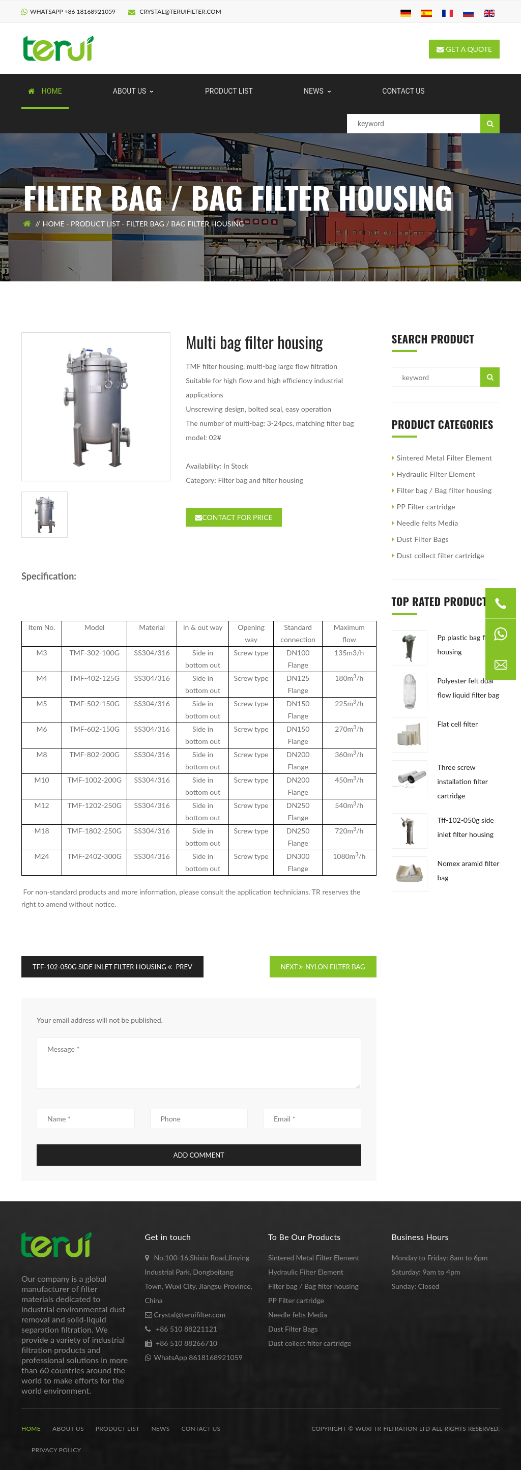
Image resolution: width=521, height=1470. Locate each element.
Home (54, 223)
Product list (95, 223)
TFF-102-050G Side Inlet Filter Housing (99, 967)
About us (68, 1428)
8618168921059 (216, 1357)
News (160, 1428)
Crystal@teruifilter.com (174, 11)
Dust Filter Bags (423, 539)
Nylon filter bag (335, 967)
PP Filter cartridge (426, 506)
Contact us (201, 1428)
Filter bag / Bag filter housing (185, 223)
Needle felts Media (427, 522)
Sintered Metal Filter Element (444, 457)
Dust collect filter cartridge (440, 555)
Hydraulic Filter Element (436, 474)
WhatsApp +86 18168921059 (72, 11)
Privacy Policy (56, 1450)
